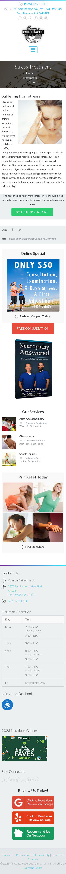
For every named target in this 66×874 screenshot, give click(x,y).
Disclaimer (7, 855)
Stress (33, 82)
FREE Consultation (33, 328)
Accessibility (42, 855)
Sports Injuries (28, 453)
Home (30, 73)
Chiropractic (27, 436)
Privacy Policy (24, 855)
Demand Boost (33, 867)
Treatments (30, 77)
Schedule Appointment (32, 212)
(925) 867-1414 (35, 4)
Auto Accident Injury (31, 418)
